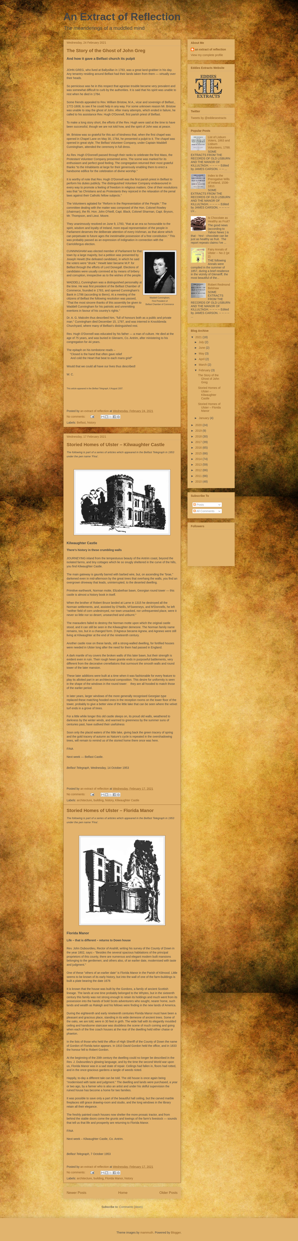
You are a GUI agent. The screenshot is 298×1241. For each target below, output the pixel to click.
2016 (199, 447)
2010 (199, 481)
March (203, 364)
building (98, 800)
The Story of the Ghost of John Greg (106, 50)
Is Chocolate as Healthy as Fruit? (219, 219)
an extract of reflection (210, 49)
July (202, 342)
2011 (199, 476)
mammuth (146, 1232)
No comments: (76, 416)
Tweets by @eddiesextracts (208, 118)
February (205, 370)
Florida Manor (114, 1178)
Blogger (176, 1232)
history (91, 422)
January (204, 418)
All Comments (203, 511)
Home (122, 1193)
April (202, 359)
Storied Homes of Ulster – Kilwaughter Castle (116, 444)
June (202, 347)
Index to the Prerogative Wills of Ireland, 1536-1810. (219, 181)
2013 (199, 464)
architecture (84, 800)
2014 (199, 459)
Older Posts (168, 1193)
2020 (199, 425)
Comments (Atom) (131, 1207)
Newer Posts (76, 1193)
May (202, 353)
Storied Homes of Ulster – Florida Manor (110, 810)
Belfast (81, 422)
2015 (199, 453)
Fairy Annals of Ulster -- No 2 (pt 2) (218, 253)
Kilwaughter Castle (127, 800)
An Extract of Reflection (122, 17)
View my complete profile (207, 55)
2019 (199, 430)
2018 (199, 436)
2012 (199, 470)
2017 (199, 442)
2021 (199, 337)
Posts (198, 504)
